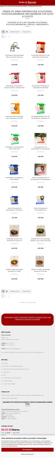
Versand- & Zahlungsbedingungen (13, 366)
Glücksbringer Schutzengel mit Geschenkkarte (14, 178)
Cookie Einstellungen (9, 384)
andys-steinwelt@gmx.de (13, 349)
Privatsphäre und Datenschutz (12, 378)
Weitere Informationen (27, 454)
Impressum (6, 372)
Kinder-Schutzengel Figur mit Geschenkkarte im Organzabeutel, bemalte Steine (40, 178)
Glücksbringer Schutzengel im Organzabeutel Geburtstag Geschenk (40, 86)
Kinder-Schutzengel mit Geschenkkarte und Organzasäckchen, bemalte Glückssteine (40, 209)
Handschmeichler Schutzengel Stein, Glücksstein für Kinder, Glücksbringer (14, 117)
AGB (4, 375)
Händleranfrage (7, 381)
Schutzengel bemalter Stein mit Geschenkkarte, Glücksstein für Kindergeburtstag (40, 117)
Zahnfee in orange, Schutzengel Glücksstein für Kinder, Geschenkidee (40, 270)
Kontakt (5, 363)
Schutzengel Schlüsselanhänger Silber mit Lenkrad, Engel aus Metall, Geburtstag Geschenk (14, 56)
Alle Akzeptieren (27, 449)
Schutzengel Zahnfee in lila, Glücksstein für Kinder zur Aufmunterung (14, 239)
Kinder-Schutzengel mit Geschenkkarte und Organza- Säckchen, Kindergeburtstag (14, 209)
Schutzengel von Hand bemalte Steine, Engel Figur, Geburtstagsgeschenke (14, 147)
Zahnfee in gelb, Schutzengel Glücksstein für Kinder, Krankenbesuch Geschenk (14, 270)
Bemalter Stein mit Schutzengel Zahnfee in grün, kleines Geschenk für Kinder (40, 239)
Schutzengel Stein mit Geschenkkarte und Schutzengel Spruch (40, 147)
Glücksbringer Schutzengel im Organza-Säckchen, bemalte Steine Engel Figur (14, 86)
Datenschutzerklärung (11, 446)
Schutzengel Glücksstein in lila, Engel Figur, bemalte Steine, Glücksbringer (40, 56)
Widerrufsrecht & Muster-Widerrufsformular (16, 369)
